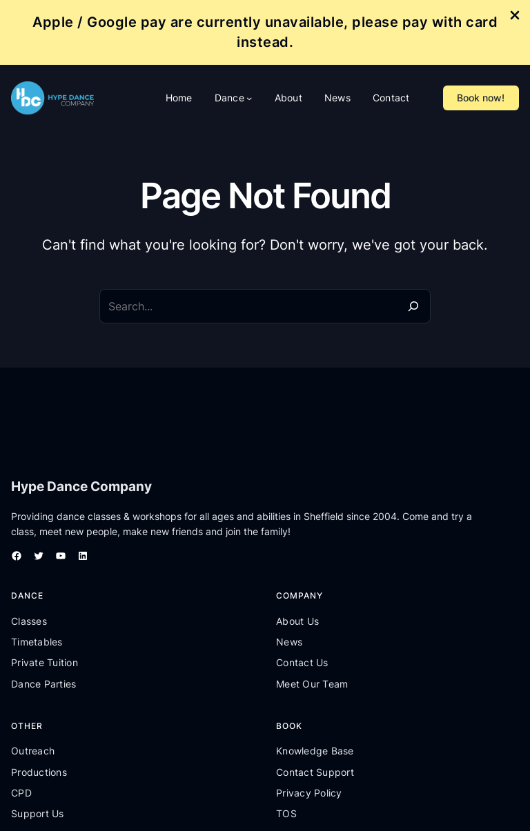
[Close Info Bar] (515, 16)
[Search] (413, 306)
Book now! (480, 97)
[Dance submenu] (249, 98)
